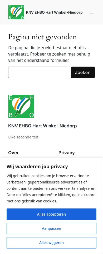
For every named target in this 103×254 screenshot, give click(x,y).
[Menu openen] (92, 12)
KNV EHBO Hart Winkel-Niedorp (54, 12)
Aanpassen (51, 228)
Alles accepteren (51, 214)
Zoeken (83, 72)
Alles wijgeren (51, 242)
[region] (51, 206)
